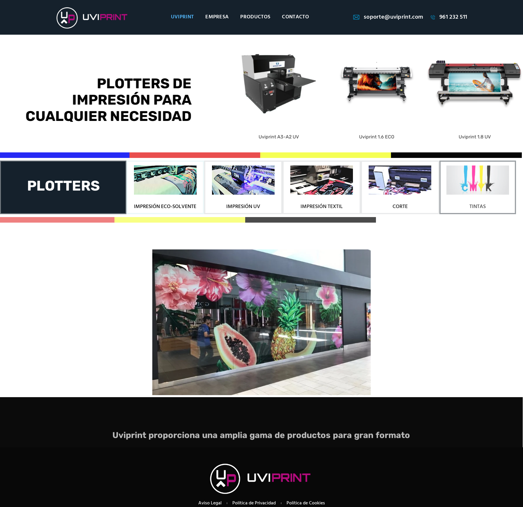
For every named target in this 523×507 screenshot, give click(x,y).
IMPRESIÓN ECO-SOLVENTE (165, 207)
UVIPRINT (182, 17)
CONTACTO (295, 17)
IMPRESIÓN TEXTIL (322, 207)
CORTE (400, 207)
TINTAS (477, 207)
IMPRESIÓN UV (243, 207)
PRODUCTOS (255, 17)
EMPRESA (217, 17)
